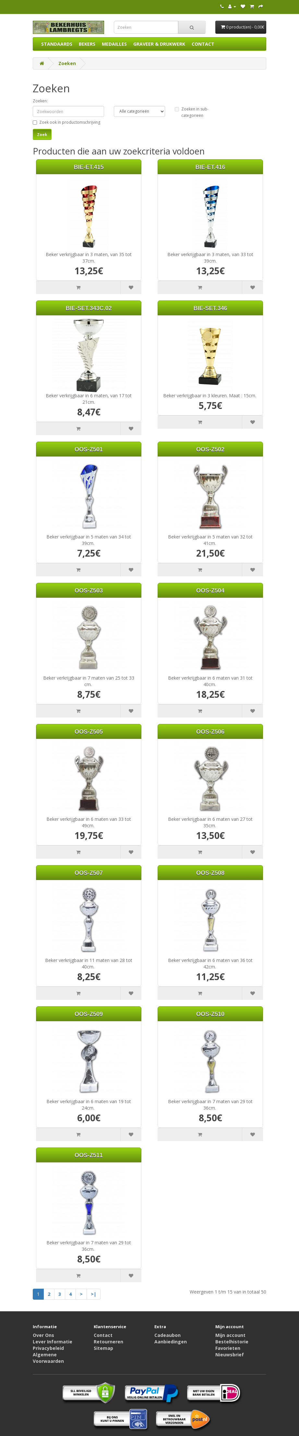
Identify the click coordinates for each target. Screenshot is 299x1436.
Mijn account (230, 1335)
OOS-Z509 (89, 1014)
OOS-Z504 (210, 590)
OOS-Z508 (210, 873)
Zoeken (67, 63)
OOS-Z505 (89, 732)
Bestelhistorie (231, 1342)
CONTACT (203, 44)
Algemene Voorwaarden (48, 1357)
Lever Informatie (52, 1342)
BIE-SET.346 (210, 308)
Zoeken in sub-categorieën (192, 112)
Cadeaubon (167, 1335)
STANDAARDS (56, 44)
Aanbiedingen (170, 1342)
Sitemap (103, 1348)
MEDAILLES (114, 44)
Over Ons (43, 1335)
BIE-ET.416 (210, 167)
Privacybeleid (48, 1348)
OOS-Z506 (210, 732)
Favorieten (227, 1348)
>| (93, 1294)
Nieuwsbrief (229, 1354)
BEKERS (87, 44)
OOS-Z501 (89, 449)
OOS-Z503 (89, 590)
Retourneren (108, 1342)
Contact (103, 1335)
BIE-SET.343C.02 (89, 308)
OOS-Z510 (210, 1014)
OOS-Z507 (89, 873)
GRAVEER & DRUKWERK (159, 44)
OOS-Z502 (210, 449)
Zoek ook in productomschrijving (66, 122)
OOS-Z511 (89, 1155)
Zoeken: (40, 101)
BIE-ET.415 (88, 167)
